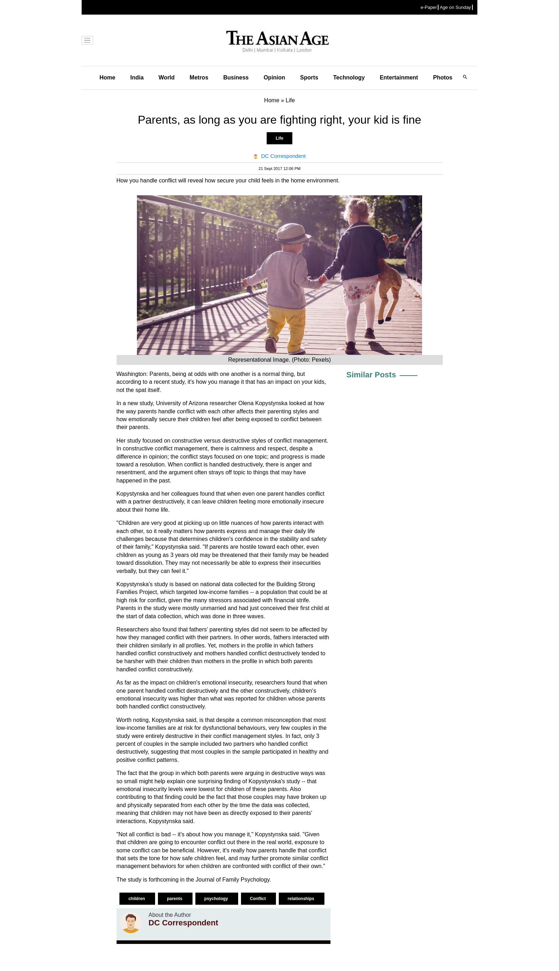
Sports (309, 77)
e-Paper (429, 7)
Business (235, 77)
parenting (279, 411)
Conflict (258, 898)
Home (107, 77)
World (167, 77)
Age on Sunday (455, 7)
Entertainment (399, 77)
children (137, 898)
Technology (349, 77)
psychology (216, 898)
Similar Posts (371, 374)
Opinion (274, 77)
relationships (302, 898)
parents (175, 898)
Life (279, 138)
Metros (199, 77)
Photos (442, 77)
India (136, 77)
